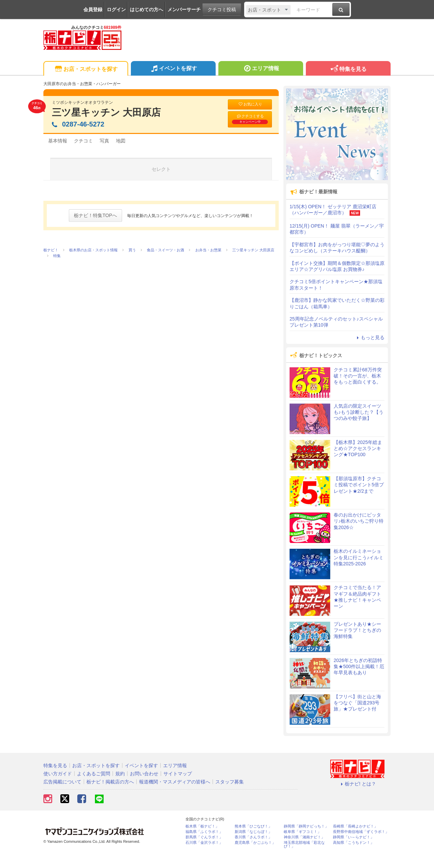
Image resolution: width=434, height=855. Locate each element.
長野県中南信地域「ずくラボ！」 (361, 832)
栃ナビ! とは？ (357, 783)
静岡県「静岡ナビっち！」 (306, 826)
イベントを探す (173, 69)
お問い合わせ (144, 773)
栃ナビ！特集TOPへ (95, 215)
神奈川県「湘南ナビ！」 (304, 837)
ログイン (116, 9)
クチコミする (250, 119)
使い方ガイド (57, 773)
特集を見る (348, 69)
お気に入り (250, 104)
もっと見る (369, 337)
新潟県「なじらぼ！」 (253, 832)
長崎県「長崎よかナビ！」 (355, 826)
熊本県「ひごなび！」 (253, 826)
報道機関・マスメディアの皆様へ (174, 781)
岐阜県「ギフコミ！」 (302, 832)
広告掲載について (62, 781)
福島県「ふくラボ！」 (204, 832)
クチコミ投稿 (222, 9)
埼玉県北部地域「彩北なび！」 (304, 844)
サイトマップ (177, 773)
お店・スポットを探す (85, 69)
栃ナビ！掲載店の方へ (110, 781)
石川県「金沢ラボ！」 (204, 842)
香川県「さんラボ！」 (253, 837)
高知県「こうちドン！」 (353, 842)
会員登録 (92, 9)
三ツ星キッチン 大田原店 (106, 112)
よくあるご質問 (93, 773)
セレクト (161, 169)
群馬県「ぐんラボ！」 (204, 837)
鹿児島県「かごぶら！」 (255, 842)
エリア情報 (260, 69)
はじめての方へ (146, 9)
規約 (120, 773)
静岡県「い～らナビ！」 (353, 837)
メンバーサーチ (184, 9)
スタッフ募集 (229, 781)
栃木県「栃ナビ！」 (202, 826)
